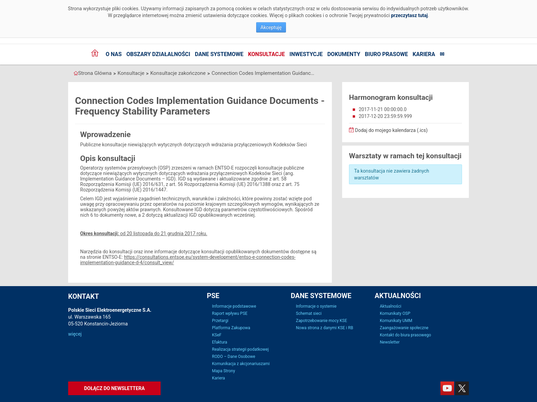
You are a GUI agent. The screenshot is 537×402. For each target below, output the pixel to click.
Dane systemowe (219, 54)
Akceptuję (271, 27)
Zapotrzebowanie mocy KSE (321, 320)
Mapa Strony (223, 370)
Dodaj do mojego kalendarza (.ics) (388, 130)
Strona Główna (95, 73)
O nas (113, 54)
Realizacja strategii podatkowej (240, 349)
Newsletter (390, 342)
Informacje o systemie (316, 306)
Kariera (424, 54)
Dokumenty (343, 54)
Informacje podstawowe (234, 306)
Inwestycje (306, 54)
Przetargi (220, 320)
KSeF (217, 335)
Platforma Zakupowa (231, 327)
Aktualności (390, 306)
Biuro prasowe (386, 54)
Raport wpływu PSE (230, 313)
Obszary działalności (158, 54)
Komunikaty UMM (396, 320)
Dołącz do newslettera (114, 388)
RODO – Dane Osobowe (233, 356)
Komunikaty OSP (395, 313)
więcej (75, 334)
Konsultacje (266, 54)
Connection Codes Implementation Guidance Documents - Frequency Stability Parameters (263, 73)
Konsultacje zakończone (178, 73)
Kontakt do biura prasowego (405, 335)
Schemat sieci (309, 313)
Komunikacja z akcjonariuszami (241, 363)
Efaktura (219, 342)
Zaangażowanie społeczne (404, 327)
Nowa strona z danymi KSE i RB (324, 327)
